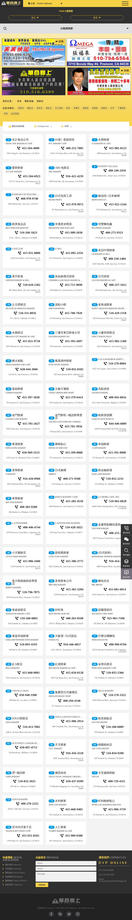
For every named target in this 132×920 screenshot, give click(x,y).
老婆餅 (95, 108)
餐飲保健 (29, 101)
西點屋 (86, 108)
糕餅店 (21, 108)
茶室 (6, 114)
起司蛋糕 (15, 114)
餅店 (68, 108)
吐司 (112, 108)
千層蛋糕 (121, 108)
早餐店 (76, 108)
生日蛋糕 (59, 108)
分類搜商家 (66, 28)
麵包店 (30, 108)
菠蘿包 (104, 108)
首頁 (19, 101)
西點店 (49, 108)
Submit (41, 885)
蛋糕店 (39, 108)
